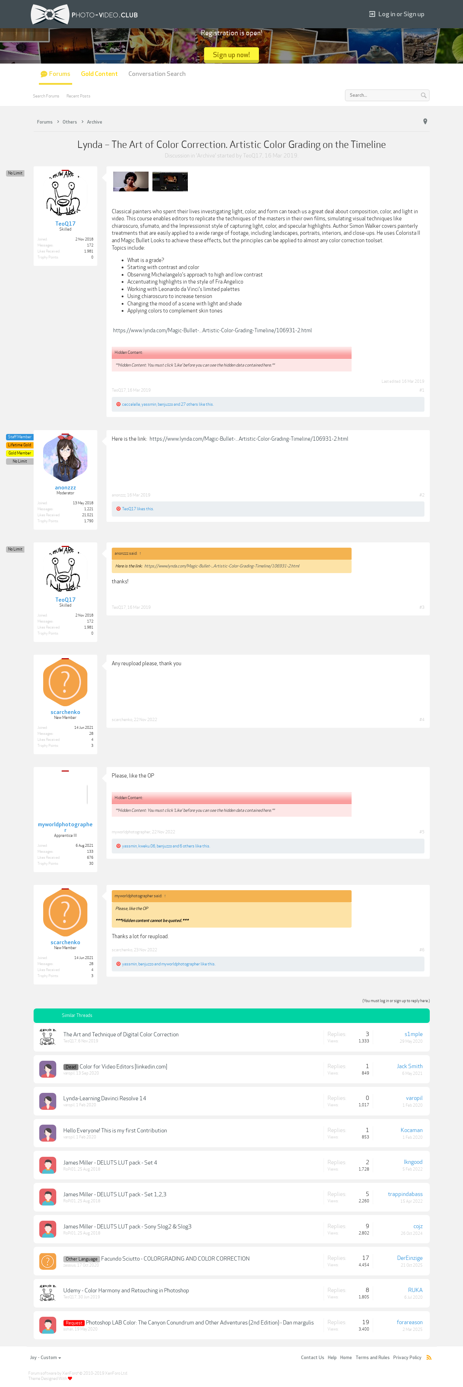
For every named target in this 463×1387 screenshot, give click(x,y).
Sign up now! (231, 55)
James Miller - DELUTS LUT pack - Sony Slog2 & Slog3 (127, 1226)
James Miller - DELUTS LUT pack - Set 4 (110, 1162)
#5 (421, 831)
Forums (59, 74)
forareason (410, 1322)
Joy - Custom (45, 1358)
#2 (421, 495)
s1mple (414, 1034)
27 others (189, 404)
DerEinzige (410, 1258)
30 (91, 864)
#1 (421, 390)
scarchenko (122, 719)
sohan (68, 1329)
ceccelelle (131, 404)
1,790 (88, 521)
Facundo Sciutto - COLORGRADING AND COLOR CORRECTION (175, 1258)
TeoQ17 (252, 155)
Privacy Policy (407, 1358)
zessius (69, 1265)
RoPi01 (69, 1169)
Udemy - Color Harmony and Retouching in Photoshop (126, 1290)
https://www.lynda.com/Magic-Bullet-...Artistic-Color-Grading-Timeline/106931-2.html (212, 330)
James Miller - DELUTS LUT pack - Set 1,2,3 (115, 1194)
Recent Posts (78, 96)
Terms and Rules (372, 1358)
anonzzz (119, 495)
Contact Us (312, 1358)
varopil (69, 1073)
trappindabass (405, 1194)
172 (90, 245)
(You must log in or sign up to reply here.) (396, 1001)
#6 (421, 949)
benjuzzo (165, 404)
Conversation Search (157, 74)
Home (346, 1358)
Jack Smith (410, 1066)
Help (332, 1358)
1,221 (88, 509)
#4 (421, 719)
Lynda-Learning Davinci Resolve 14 (104, 1098)
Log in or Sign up (396, 14)
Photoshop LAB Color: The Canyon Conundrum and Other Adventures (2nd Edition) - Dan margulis (200, 1322)
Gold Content (99, 74)
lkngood (413, 1162)
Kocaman (412, 1130)
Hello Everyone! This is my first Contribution (115, 1130)
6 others (187, 846)
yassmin (148, 404)
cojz (418, 1226)
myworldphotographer (131, 831)
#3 (421, 607)
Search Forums (46, 96)
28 (91, 734)
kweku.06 (146, 846)
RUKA (415, 1290)
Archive (206, 155)
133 (90, 852)
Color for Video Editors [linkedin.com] (123, 1066)
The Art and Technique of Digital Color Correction (121, 1034)
